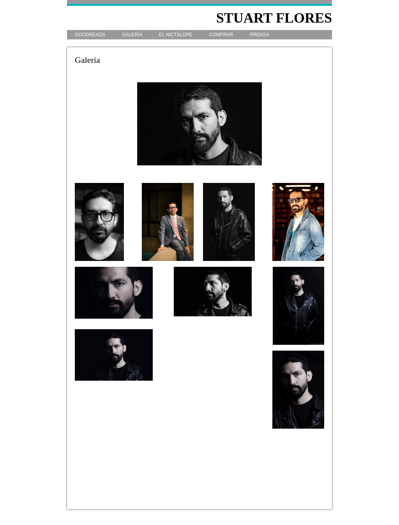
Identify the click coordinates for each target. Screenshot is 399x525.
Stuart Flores (274, 18)
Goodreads (90, 34)
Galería (132, 34)
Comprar (222, 34)
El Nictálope (176, 34)
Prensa (259, 34)
